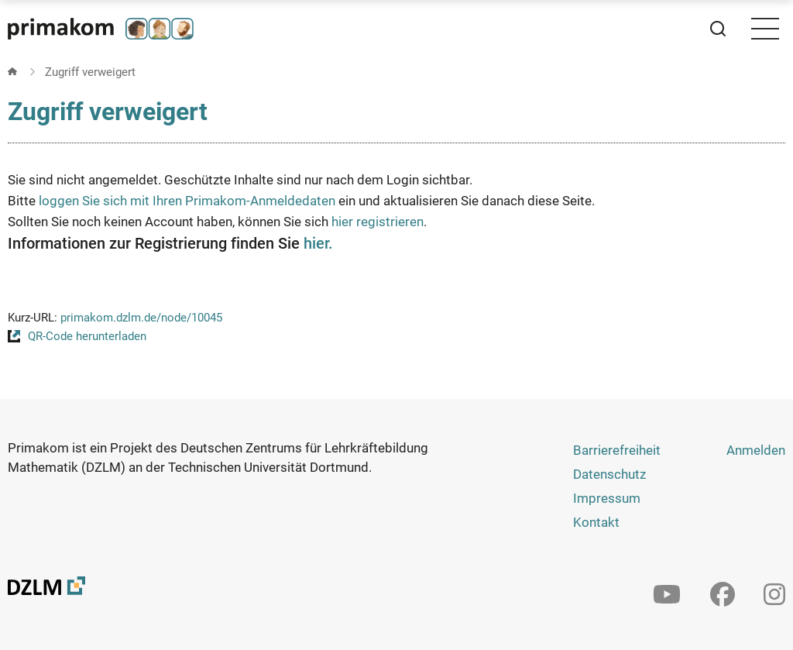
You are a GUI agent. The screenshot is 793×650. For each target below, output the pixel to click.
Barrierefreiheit (617, 450)
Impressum (606, 498)
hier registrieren (377, 221)
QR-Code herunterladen (87, 336)
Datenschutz (609, 474)
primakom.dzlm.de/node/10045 (141, 318)
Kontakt (596, 522)
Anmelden (755, 450)
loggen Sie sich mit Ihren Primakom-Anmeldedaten (187, 200)
